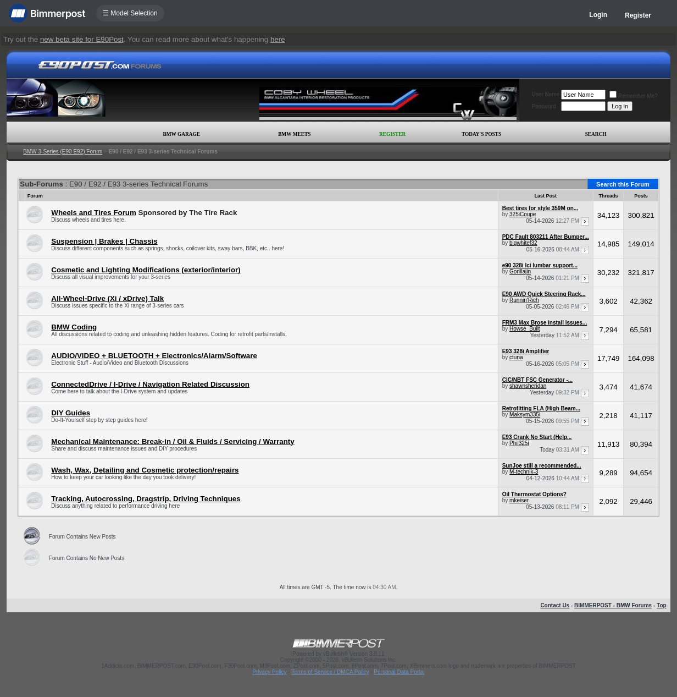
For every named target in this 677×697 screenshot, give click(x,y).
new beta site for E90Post (82, 39)
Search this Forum (623, 184)
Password (544, 106)
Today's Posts (481, 134)
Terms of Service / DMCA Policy (330, 672)
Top (662, 605)
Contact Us (554, 605)
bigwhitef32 (523, 243)
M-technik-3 (523, 472)
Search (596, 134)
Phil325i (519, 443)
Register (638, 15)
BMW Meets (294, 134)
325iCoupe (522, 214)
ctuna (516, 357)
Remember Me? (633, 96)
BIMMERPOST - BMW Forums (613, 605)
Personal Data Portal (399, 672)
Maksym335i (524, 414)
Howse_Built (524, 329)
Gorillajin (520, 271)
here (277, 39)
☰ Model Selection (130, 13)
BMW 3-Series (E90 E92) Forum (62, 152)
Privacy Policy (269, 672)
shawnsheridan (527, 386)
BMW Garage (181, 134)
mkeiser (519, 500)
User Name (546, 94)
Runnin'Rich (524, 300)
